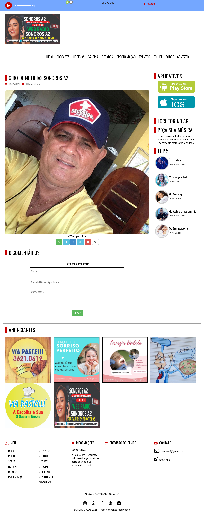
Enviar (77, 313)
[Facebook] (102, 503)
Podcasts (62, 56)
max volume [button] (33, 5)
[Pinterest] (110, 503)
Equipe (158, 56)
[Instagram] (85, 503)
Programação (126, 56)
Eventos (144, 56)
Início (49, 56)
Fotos (44, 456)
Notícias (79, 56)
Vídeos (45, 461)
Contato (183, 56)
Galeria (93, 56)
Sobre (170, 56)
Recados (107, 56)
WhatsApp (164, 459)
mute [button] (15, 5)
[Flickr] (119, 503)
